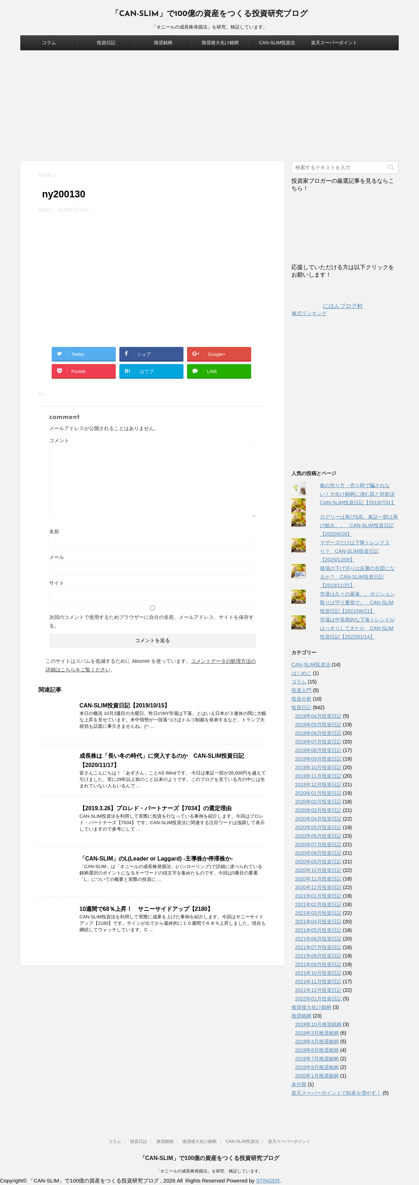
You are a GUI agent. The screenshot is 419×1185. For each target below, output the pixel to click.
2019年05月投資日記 (318, 724)
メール (56, 557)
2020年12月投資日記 (318, 887)
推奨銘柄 (163, 42)
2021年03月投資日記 (318, 913)
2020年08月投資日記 (318, 853)
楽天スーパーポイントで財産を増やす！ (336, 1093)
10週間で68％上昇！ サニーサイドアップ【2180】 (146, 909)
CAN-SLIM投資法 (277, 42)
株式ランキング (309, 313)
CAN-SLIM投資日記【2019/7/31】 (358, 502)
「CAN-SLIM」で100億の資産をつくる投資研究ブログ (209, 14)
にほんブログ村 (327, 306)
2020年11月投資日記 (318, 879)
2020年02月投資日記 (318, 802)
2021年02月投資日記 (318, 904)
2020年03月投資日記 (318, 810)
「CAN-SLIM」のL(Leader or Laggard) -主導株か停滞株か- (156, 859)
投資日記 (106, 42)
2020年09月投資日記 (318, 861)
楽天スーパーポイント (334, 42)
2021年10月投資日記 (318, 973)
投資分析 (301, 699)
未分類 (298, 1084)
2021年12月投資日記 (318, 990)
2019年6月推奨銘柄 (317, 1050)
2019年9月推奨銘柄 (317, 1067)
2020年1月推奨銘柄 (317, 1076)
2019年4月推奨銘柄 (317, 1041)
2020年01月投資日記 (318, 793)
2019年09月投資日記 (318, 759)
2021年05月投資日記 (318, 930)
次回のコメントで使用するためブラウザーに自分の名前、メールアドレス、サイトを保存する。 (151, 621)
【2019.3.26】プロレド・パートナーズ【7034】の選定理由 (155, 808)
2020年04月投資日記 (318, 819)
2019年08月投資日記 (318, 750)
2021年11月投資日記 (318, 981)
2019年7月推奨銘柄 (317, 1059)
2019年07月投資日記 (318, 742)
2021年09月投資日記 (318, 964)
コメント (59, 440)
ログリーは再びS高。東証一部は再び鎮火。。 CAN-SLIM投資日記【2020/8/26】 (359, 525)
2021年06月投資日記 (318, 939)
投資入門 (301, 690)
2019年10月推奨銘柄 (318, 1024)
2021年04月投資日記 (318, 921)
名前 (54, 531)
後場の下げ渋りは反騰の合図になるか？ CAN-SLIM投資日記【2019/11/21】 (357, 576)
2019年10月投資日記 (318, 767)
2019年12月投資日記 (318, 784)
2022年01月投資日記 (318, 999)
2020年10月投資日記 (318, 870)
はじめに (301, 673)
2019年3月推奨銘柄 (317, 1033)
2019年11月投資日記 (318, 776)
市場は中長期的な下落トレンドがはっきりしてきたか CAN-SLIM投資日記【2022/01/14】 (357, 628)
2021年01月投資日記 (318, 896)
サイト (56, 583)
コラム (49, 42)
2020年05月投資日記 (318, 827)
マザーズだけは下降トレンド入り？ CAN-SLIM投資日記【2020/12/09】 (355, 551)
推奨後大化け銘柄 (220, 42)
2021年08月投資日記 (318, 956)
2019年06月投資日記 (318, 733)
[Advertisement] (209, 104)
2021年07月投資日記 (318, 947)
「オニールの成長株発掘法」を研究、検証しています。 (209, 1171)
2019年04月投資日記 (318, 716)
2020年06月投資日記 (318, 836)
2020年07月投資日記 (318, 844)
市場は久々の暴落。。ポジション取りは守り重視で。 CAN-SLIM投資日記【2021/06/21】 (357, 602)
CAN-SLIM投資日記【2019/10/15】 (124, 705)
